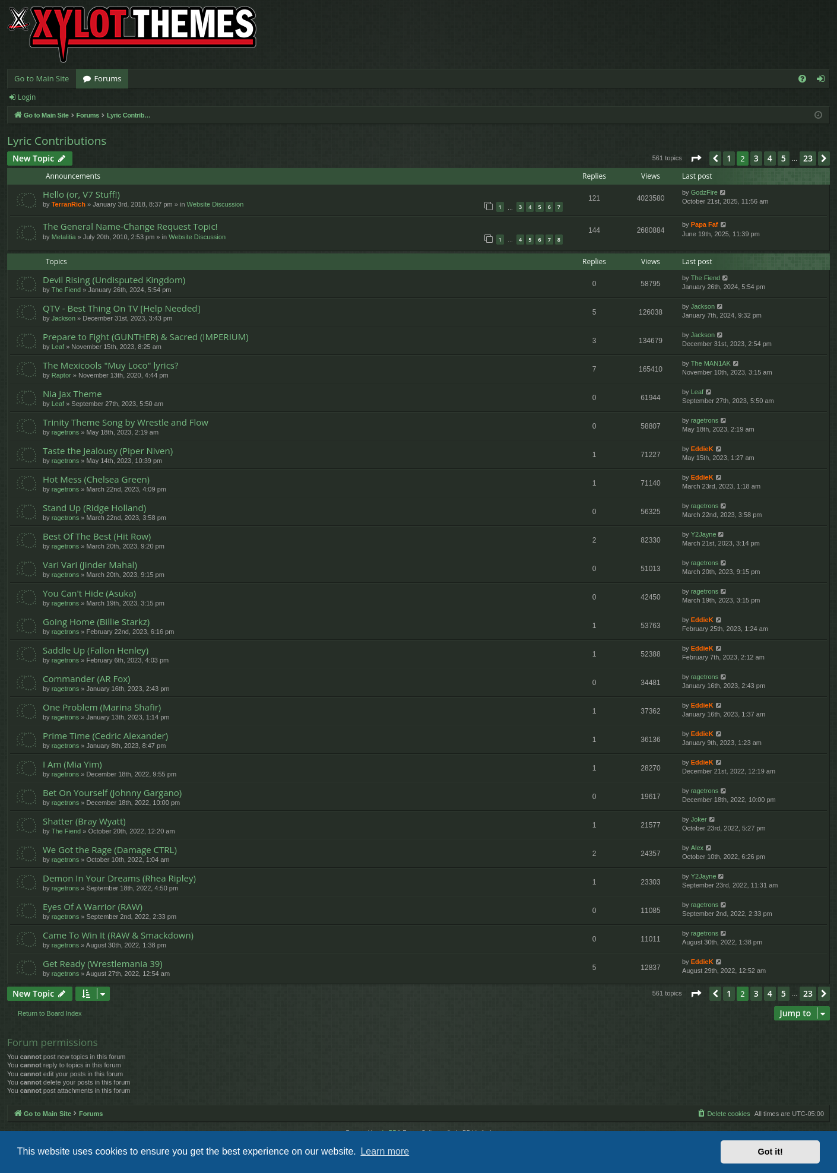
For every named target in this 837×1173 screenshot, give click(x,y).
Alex (697, 847)
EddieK (702, 448)
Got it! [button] (770, 1151)
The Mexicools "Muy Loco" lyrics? (110, 365)
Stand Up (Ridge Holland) (94, 507)
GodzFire (704, 192)
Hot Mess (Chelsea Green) (96, 479)
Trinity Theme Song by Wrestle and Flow (125, 422)
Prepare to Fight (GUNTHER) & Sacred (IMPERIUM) (146, 337)
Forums (107, 78)
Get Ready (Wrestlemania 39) (103, 963)
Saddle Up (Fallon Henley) (95, 650)
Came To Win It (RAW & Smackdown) (118, 935)
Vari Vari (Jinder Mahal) (90, 564)
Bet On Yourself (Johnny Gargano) (112, 792)
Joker (699, 819)
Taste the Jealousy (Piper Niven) (108, 450)
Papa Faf (704, 224)
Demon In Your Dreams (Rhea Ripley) (119, 878)
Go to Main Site (41, 78)
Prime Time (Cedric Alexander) (105, 735)
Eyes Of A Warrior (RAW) (92, 906)
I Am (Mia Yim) (72, 764)
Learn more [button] (384, 1151)
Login (27, 97)
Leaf (58, 346)
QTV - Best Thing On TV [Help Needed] (121, 308)
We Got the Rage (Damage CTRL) (110, 849)
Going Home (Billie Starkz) (96, 621)
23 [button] (808, 158)
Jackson (63, 318)
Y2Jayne (703, 534)
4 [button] (770, 158)
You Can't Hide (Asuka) (89, 593)
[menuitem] (802, 78)
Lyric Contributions (56, 140)
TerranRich (68, 204)
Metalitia (64, 236)
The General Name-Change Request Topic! (130, 226)
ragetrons (65, 432)
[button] (696, 158)
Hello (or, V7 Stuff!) (81, 194)
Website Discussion (215, 204)
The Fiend (66, 289)
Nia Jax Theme (72, 394)
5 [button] (783, 158)
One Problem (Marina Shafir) (102, 707)
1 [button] (729, 158)
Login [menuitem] (823, 80)
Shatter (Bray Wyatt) (84, 821)
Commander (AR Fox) (87, 678)
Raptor (61, 375)
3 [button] (756, 158)
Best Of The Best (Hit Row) (97, 536)
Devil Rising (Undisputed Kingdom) (114, 280)
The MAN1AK (711, 363)
